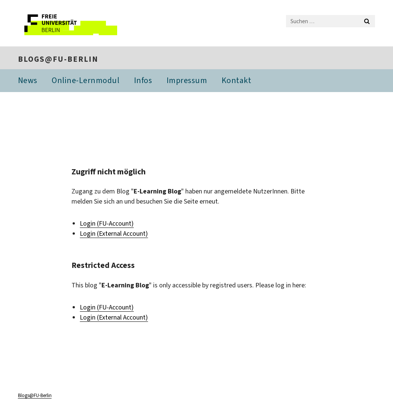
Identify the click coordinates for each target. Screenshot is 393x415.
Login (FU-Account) (107, 223)
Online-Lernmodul (85, 80)
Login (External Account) (114, 233)
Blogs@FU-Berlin (58, 59)
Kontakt (237, 80)
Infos (143, 80)
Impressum (187, 80)
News (27, 80)
